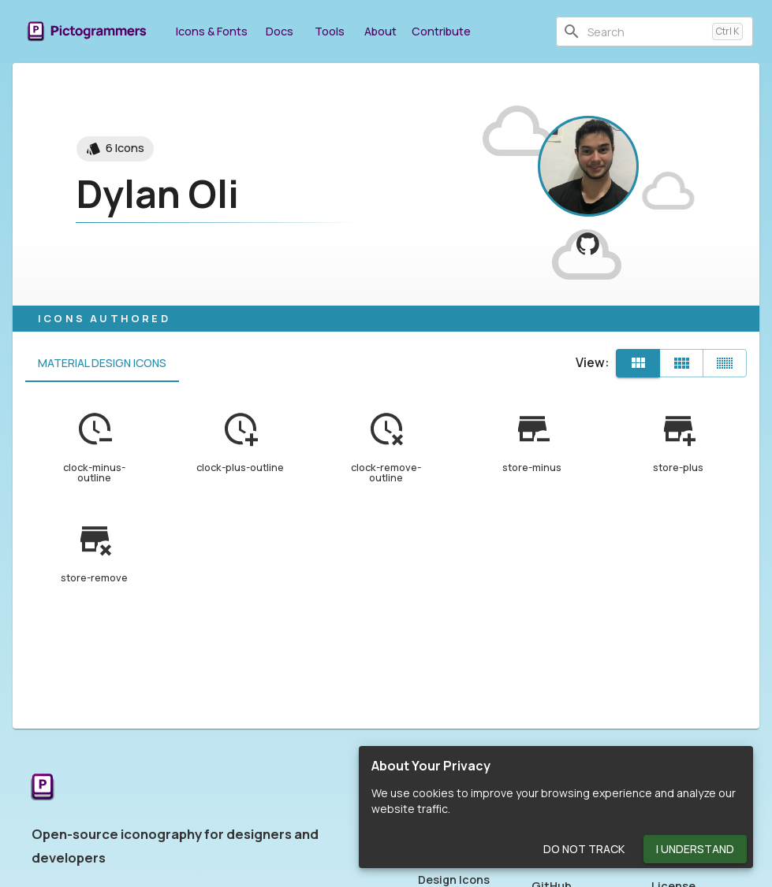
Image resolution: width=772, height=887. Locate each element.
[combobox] (646, 31)
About (380, 31)
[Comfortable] (681, 363)
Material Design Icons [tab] (102, 363)
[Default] (638, 363)
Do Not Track (584, 849)
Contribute (441, 31)
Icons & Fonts (212, 31)
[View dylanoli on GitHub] (588, 244)
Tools (329, 31)
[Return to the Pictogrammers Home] (43, 788)
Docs (279, 31)
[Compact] (725, 363)
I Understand (695, 849)
